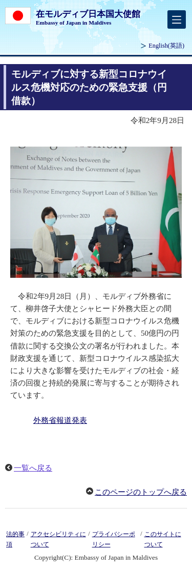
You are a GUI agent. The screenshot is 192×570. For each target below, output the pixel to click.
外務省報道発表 (60, 420)
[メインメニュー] (176, 19)
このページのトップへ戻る (141, 492)
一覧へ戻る (33, 468)
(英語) (166, 45)
